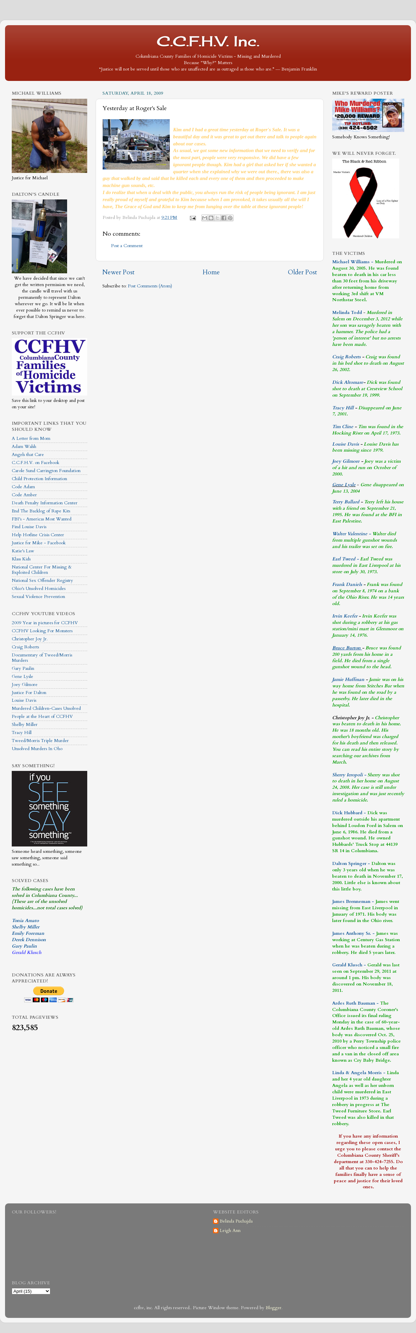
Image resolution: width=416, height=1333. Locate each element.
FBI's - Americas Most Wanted (41, 519)
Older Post (302, 272)
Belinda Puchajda (236, 1221)
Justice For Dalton (29, 693)
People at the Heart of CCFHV (42, 717)
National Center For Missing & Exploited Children (42, 570)
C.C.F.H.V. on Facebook (35, 463)
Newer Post (118, 272)
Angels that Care (28, 455)
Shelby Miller (25, 725)
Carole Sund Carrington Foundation (46, 471)
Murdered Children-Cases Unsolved (46, 708)
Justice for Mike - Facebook (39, 543)
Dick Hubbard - (349, 813)
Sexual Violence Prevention (38, 597)
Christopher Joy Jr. (30, 639)
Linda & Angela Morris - (358, 1073)
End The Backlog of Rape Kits (41, 511)
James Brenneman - (353, 902)
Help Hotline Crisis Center (38, 535)
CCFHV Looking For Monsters (42, 631)
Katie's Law (23, 551)
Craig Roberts (25, 647)
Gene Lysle (22, 677)
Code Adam (23, 487)
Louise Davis (24, 700)
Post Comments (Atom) (150, 286)
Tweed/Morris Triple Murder (40, 741)
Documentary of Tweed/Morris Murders (42, 657)
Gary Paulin (23, 668)
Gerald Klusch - (349, 965)
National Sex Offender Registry (42, 581)
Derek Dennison (29, 940)
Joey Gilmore (25, 685)
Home (211, 272)
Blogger (273, 1308)
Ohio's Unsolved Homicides (38, 589)
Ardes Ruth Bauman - (356, 1003)
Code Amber (24, 495)
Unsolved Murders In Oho (37, 749)
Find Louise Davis (29, 527)
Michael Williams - (352, 262)
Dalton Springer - (351, 864)
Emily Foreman (28, 933)
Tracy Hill (22, 733)
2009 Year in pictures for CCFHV (45, 623)
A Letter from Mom (31, 438)
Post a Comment (127, 246)
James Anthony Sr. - (353, 933)
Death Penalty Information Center (44, 503)
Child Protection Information (39, 479)
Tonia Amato (25, 921)
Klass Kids (21, 559)
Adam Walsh (24, 447)
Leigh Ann (230, 1231)
